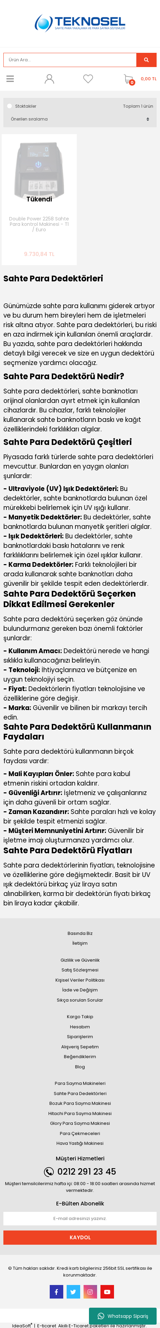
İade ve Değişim (80, 990)
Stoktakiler (25, 106)
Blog (80, 1067)
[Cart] (138, 79)
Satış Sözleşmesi (80, 970)
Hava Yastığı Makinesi (80, 1143)
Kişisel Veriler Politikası (80, 980)
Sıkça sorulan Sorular (80, 1000)
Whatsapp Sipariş (123, 1316)
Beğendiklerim (80, 1056)
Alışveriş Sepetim (80, 1047)
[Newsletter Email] (80, 1218)
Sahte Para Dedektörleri (80, 1093)
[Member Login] (49, 79)
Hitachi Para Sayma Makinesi (80, 1113)
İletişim (80, 943)
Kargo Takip (80, 1016)
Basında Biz (80, 933)
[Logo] (80, 23)
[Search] (70, 60)
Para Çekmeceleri (80, 1133)
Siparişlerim (80, 1036)
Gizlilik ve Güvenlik (80, 960)
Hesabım (80, 1027)
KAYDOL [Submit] (80, 1237)
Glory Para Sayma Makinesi (80, 1123)
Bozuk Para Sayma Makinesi (80, 1103)
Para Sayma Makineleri (80, 1083)
